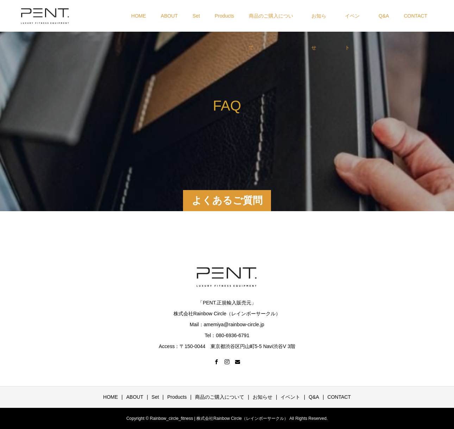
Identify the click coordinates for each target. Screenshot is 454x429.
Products (224, 16)
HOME (138, 16)
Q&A (384, 16)
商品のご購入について (271, 22)
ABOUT (169, 16)
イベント (352, 22)
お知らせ (318, 22)
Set (196, 16)
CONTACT (415, 16)
